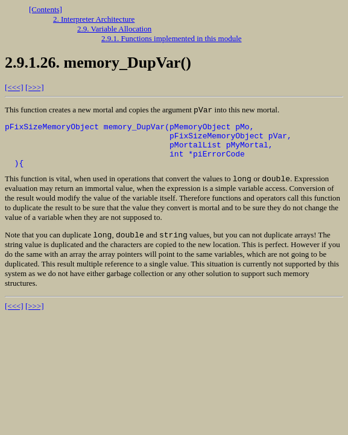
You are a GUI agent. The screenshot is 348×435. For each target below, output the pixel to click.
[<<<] (14, 87)
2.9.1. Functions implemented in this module (171, 38)
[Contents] (45, 9)
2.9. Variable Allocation (114, 28)
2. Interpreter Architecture (93, 19)
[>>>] (34, 87)
